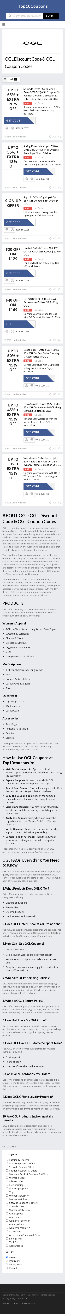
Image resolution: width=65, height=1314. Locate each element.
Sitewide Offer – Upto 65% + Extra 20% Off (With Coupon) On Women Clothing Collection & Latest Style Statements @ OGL (42, 93)
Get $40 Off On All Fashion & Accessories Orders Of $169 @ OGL (41, 302)
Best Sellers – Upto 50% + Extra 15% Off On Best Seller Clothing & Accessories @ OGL (41, 353)
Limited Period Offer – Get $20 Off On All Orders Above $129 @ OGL (42, 251)
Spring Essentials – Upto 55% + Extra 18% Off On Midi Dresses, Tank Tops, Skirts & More (41, 150)
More (30, 113)
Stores (5, 1303)
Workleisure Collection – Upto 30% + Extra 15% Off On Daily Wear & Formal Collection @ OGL (42, 461)
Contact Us (22, 1298)
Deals (15, 1303)
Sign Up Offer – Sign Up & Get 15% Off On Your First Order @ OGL (41, 200)
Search (50, 15)
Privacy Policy (8, 1298)
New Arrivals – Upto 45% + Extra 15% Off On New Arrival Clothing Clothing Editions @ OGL (42, 407)
